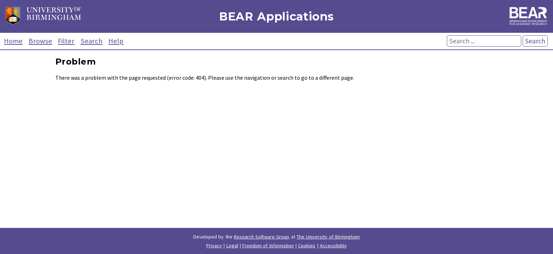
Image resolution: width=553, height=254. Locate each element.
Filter (66, 41)
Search (91, 41)
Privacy (214, 245)
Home (13, 41)
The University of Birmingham (328, 237)
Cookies (306, 245)
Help (115, 41)
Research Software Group (262, 237)
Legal (232, 245)
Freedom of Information (268, 245)
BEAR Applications (276, 16)
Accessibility (333, 245)
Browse (40, 41)
